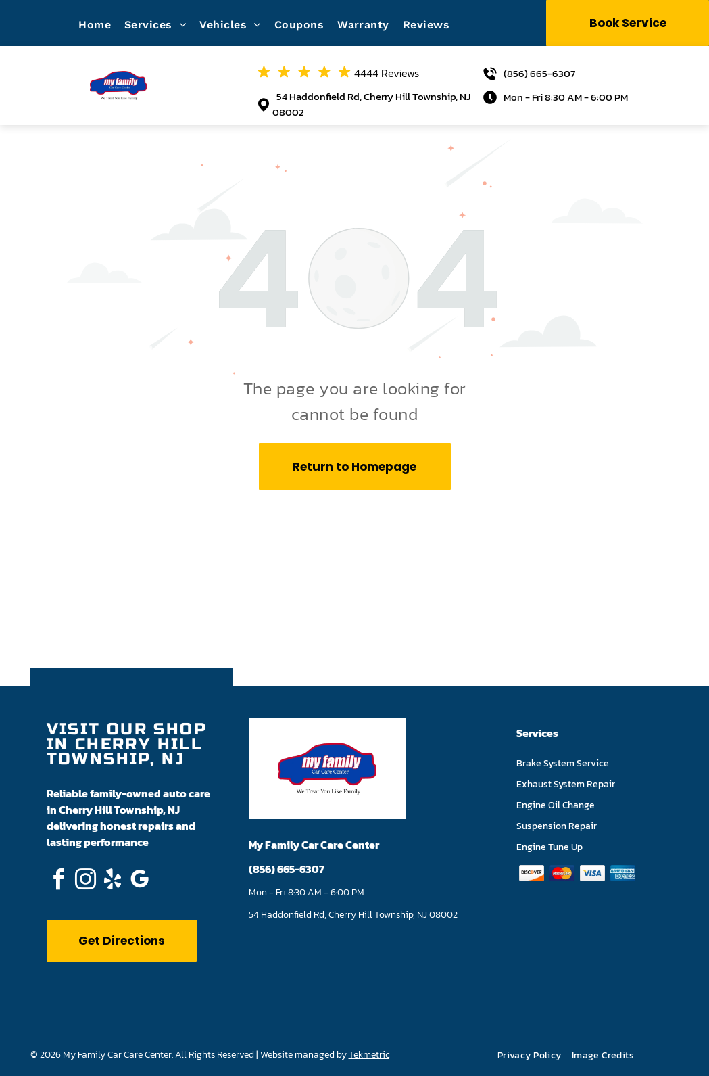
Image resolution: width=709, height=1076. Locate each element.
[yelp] (113, 881)
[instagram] (86, 881)
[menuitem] (101, 24)
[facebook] (59, 881)
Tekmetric (369, 1055)
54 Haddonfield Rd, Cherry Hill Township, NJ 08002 (371, 104)
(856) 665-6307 (539, 73)
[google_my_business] (140, 881)
